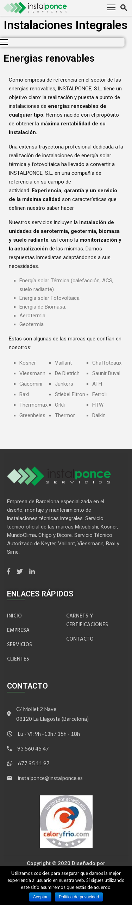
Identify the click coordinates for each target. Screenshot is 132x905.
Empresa (18, 630)
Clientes (18, 659)
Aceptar (40, 896)
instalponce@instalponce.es (50, 778)
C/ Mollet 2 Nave (36, 709)
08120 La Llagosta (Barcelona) (52, 719)
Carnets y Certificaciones (87, 620)
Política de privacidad (79, 896)
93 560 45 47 (33, 748)
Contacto (80, 639)
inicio (14, 616)
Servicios (19, 644)
